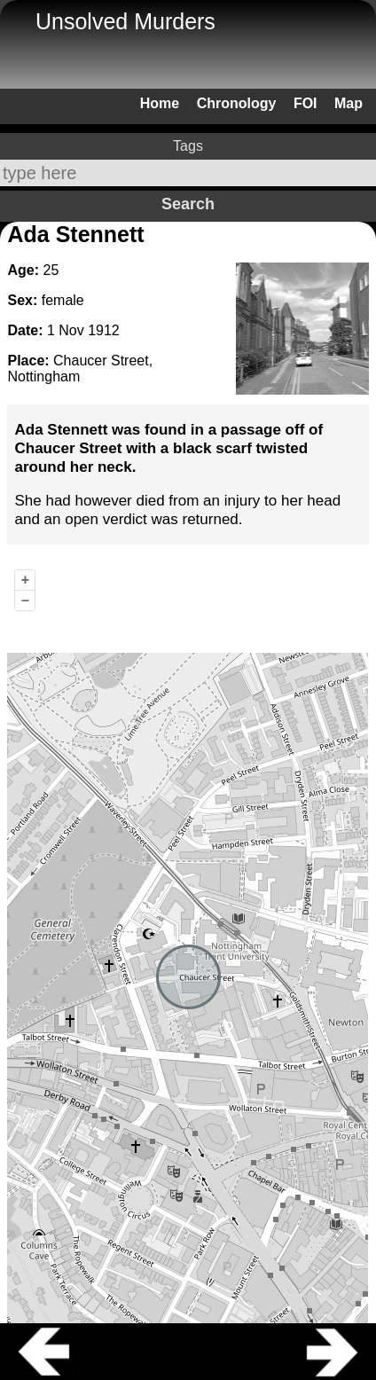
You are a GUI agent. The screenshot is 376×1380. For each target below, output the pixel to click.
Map (348, 103)
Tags (188, 145)
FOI (305, 103)
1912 (104, 330)
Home (159, 103)
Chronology (237, 103)
